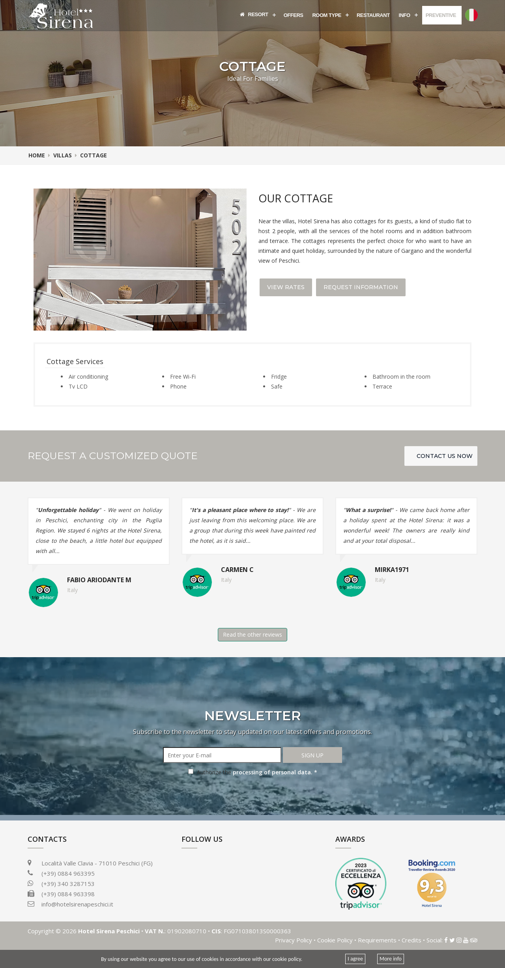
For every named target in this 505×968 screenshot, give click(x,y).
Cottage (93, 155)
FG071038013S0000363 (256, 931)
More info (391, 958)
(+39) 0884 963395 (68, 873)
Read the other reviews (252, 634)
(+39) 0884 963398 (68, 894)
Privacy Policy (293, 940)
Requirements (377, 940)
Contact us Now (445, 456)
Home (36, 155)
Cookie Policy (335, 940)
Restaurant (373, 15)
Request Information (361, 287)
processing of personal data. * (275, 772)
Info (404, 15)
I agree (355, 958)
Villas (62, 155)
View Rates (286, 287)
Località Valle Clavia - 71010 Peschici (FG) (90, 863)
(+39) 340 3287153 (61, 884)
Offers (293, 15)
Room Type (326, 15)
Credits (411, 940)
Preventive (441, 15)
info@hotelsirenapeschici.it (77, 904)
